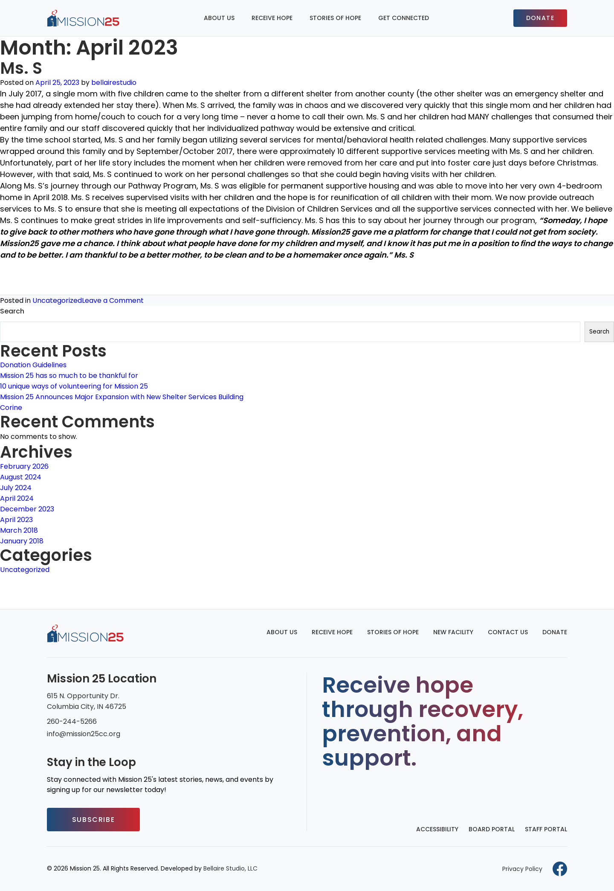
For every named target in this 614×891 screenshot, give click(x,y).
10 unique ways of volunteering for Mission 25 (74, 386)
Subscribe (93, 819)
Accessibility (437, 829)
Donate (540, 18)
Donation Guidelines (33, 365)
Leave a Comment (113, 300)
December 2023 (27, 509)
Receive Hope (272, 18)
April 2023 (16, 520)
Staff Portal (546, 829)
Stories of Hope (335, 18)
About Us (219, 18)
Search (12, 311)
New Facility (453, 632)
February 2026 (24, 466)
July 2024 (16, 488)
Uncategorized (57, 300)
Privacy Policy (522, 869)
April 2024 (17, 498)
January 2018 (21, 541)
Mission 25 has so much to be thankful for (69, 375)
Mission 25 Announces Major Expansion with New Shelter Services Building (121, 397)
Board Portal (492, 829)
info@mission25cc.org (83, 734)
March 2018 (19, 530)
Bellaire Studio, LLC (230, 868)
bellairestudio (113, 82)
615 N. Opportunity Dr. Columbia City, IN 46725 (86, 701)
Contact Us (508, 632)
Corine (11, 407)
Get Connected (403, 18)
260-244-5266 (72, 721)
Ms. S (21, 68)
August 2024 (20, 477)
